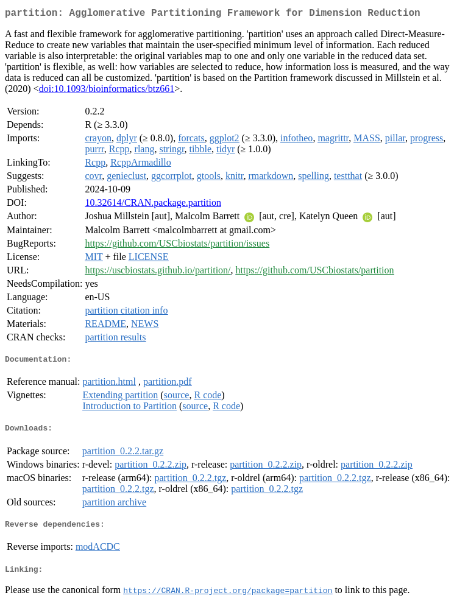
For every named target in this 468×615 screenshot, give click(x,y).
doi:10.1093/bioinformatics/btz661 (107, 91)
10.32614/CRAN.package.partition (153, 205)
